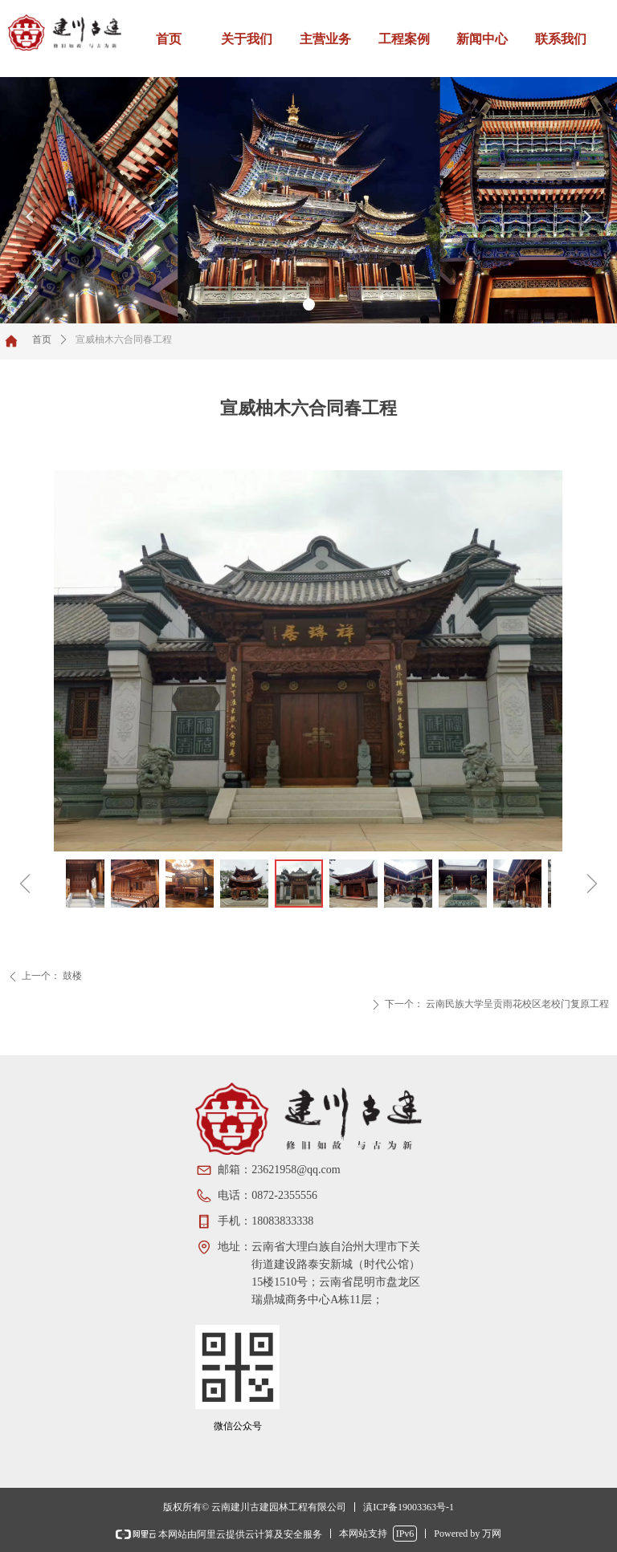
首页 (41, 339)
